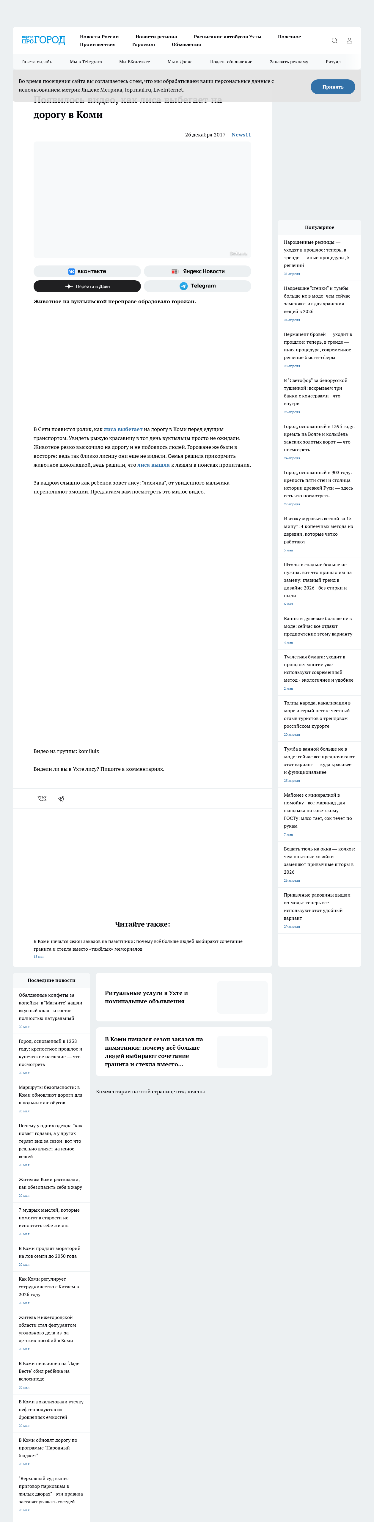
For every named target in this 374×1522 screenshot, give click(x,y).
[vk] (42, 798)
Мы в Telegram (86, 62)
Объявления (186, 44)
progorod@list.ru (137, 1403)
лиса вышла (153, 464)
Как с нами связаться (30, 1354)
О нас (167, 1354)
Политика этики (101, 1347)
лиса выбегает (123, 429)
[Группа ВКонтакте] (87, 271)
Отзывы (94, 1354)
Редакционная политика (182, 1347)
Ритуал (333, 62)
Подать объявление (231, 62)
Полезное (289, 37)
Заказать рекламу (289, 62)
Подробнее (298, 1489)
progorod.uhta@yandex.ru (34, 1411)
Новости (95, 1362)
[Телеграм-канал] (197, 286)
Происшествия (98, 44)
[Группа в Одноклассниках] (287, 1315)
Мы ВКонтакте (134, 62)
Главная (19, 1362)
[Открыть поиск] (334, 40)
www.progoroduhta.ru (59, 1377)
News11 (241, 134)
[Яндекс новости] (197, 271)
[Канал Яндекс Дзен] (87, 286)
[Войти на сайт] (349, 40)
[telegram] (63, 798)
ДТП (165, 1339)
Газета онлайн (37, 62)
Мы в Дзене (180, 62)
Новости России (99, 37)
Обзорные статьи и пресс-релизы (41, 1339)
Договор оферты (102, 1339)
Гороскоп (143, 44)
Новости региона (156, 37)
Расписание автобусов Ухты (227, 37)
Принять (333, 87)
